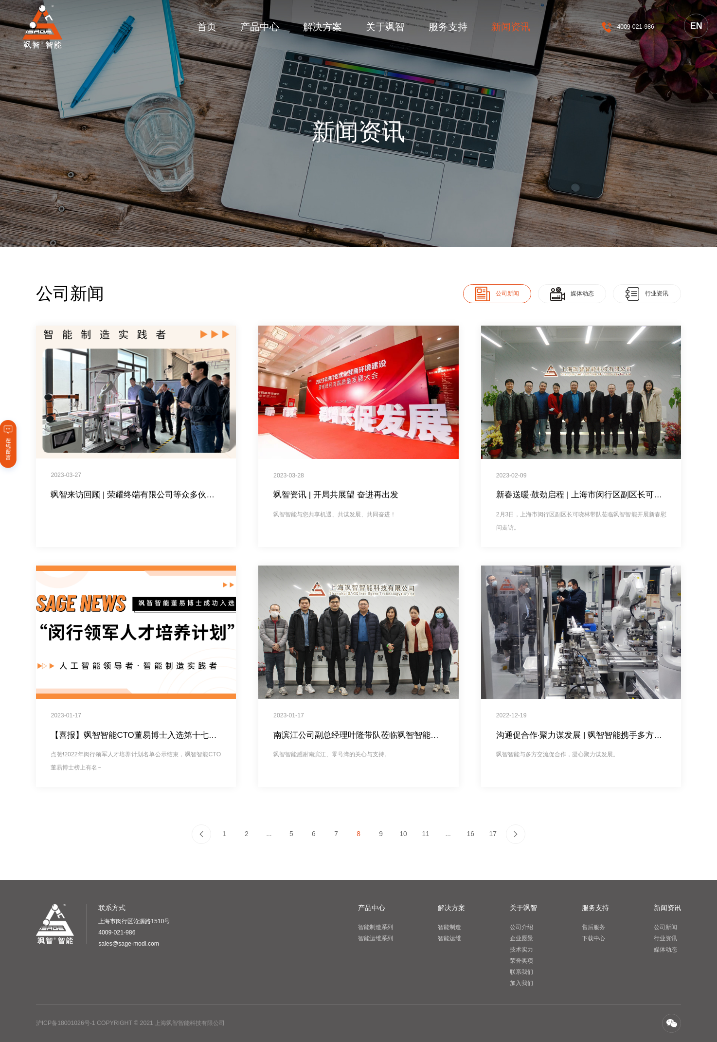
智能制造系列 (375, 927)
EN (696, 26)
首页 (206, 26)
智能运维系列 (375, 938)
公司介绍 (521, 927)
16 (470, 834)
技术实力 (521, 949)
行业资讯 (665, 938)
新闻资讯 (510, 26)
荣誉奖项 (521, 960)
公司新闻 (665, 927)
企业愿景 (521, 938)
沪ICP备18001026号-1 (65, 1023)
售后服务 (593, 927)
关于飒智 (385, 26)
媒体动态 (665, 949)
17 (493, 834)
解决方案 (322, 26)
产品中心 (259, 26)
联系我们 (521, 972)
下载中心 (593, 938)
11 (425, 834)
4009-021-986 (635, 26)
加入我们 (521, 983)
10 (403, 834)
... (269, 834)
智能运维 (449, 938)
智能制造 (449, 927)
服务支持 (448, 26)
